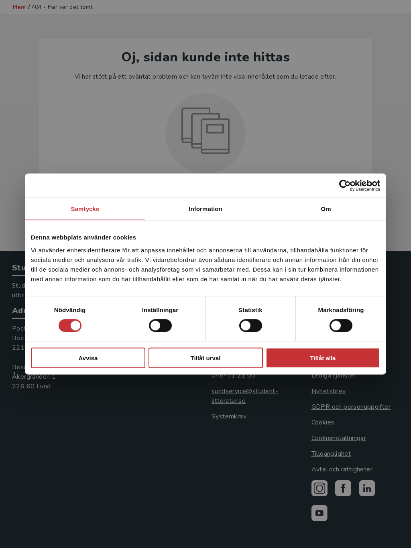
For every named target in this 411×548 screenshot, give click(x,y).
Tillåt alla (323, 357)
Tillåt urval (206, 357)
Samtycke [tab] (85, 208)
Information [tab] (205, 208)
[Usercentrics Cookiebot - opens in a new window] (345, 186)
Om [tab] (326, 208)
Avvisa (88, 357)
